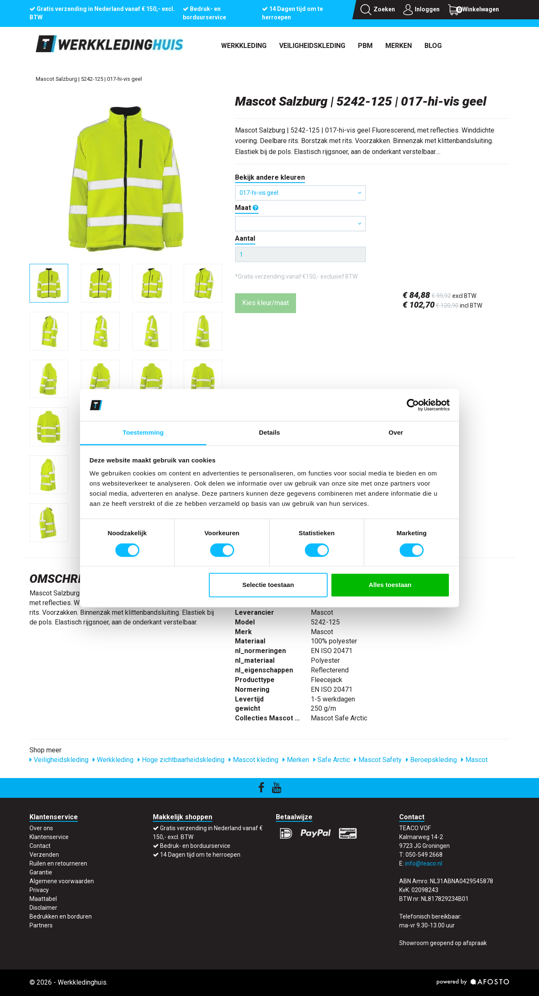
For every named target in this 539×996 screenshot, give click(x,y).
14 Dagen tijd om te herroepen (200, 854)
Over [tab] (396, 432)
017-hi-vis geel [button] (300, 192)
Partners (41, 925)
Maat (247, 208)
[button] (300, 223)
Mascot (474, 760)
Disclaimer (43, 907)
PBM (365, 46)
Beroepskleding (431, 760)
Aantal (245, 238)
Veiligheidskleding (312, 46)
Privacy (39, 890)
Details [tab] (269, 432)
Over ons (41, 828)
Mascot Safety (378, 760)
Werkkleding (244, 46)
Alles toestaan (390, 585)
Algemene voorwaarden (61, 881)
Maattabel (43, 898)
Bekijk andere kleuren (270, 177)
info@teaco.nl (423, 863)
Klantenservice (49, 837)
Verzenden (44, 854)
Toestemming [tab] (143, 432)
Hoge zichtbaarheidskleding (181, 760)
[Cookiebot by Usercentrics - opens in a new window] (413, 404)
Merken (398, 46)
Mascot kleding (253, 760)
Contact (40, 845)
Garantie (40, 872)
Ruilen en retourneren (58, 863)
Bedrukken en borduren (60, 916)
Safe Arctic (331, 760)
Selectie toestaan (268, 585)
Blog (433, 46)
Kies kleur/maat (265, 303)
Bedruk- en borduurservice (195, 845)
